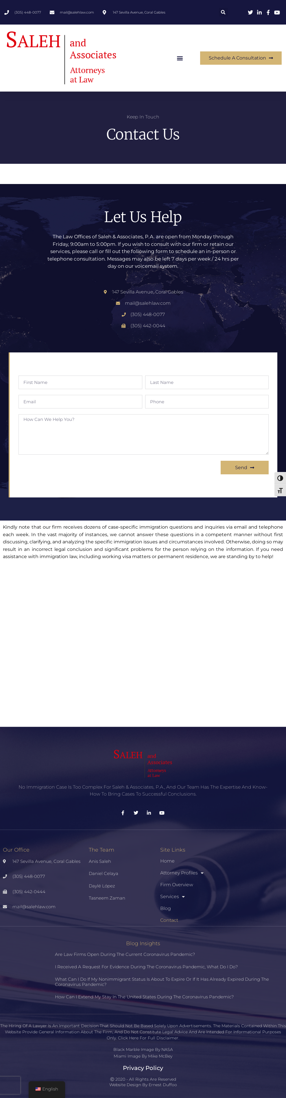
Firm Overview (176, 884)
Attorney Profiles (182, 873)
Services (172, 897)
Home (167, 861)
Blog (165, 908)
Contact (169, 920)
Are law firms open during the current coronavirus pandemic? (125, 954)
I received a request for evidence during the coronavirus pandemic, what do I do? (146, 966)
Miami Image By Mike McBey (143, 1056)
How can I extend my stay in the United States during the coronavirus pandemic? (144, 996)
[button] (223, 12)
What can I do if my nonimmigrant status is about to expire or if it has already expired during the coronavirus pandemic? (162, 981)
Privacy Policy (143, 1067)
